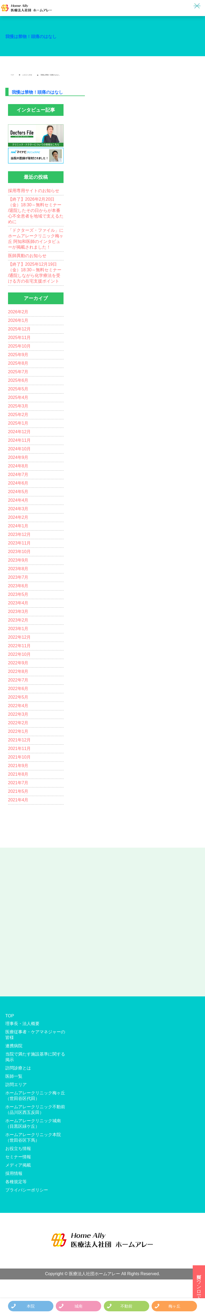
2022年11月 (19, 645)
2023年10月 (19, 551)
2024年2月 (18, 517)
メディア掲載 (18, 1165)
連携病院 (13, 1045)
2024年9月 (18, 457)
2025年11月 (19, 337)
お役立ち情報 (27, 75)
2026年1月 (18, 320)
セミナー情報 (18, 1157)
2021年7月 (18, 782)
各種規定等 (16, 1181)
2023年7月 (18, 577)
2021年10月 (19, 757)
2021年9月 (18, 765)
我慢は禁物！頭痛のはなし (31, 36)
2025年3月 (18, 406)
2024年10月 (19, 449)
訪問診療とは (18, 1068)
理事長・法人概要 (22, 1023)
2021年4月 (18, 800)
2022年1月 (18, 731)
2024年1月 (18, 526)
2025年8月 (18, 363)
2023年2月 (18, 620)
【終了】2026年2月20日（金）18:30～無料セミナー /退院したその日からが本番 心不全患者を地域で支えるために (36, 210)
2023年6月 (18, 586)
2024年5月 (18, 491)
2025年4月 (18, 397)
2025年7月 (18, 372)
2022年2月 (18, 723)
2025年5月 (18, 389)
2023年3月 (18, 611)
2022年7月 (18, 680)
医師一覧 (13, 1076)
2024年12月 (19, 431)
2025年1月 (18, 423)
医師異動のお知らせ (27, 255)
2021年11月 (19, 748)
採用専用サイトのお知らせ (33, 190)
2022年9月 (18, 663)
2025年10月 (19, 346)
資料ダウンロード (199, 1284)
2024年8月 (18, 466)
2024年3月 (18, 508)
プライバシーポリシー (26, 1190)
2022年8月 (18, 671)
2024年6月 (18, 483)
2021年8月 (18, 774)
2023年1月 (18, 628)
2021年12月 (19, 740)
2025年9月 (18, 354)
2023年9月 (18, 560)
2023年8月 (18, 568)
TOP (12, 75)
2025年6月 (18, 380)
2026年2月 (18, 312)
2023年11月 (19, 543)
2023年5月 (18, 594)
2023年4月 (18, 603)
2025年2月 (18, 414)
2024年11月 (19, 440)
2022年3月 (18, 714)
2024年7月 (18, 474)
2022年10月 (19, 654)
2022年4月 (18, 705)
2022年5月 (18, 697)
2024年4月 (18, 500)
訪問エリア (16, 1084)
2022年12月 (19, 637)
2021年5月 (18, 791)
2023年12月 (19, 534)
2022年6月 (18, 688)
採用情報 (13, 1173)
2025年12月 (19, 329)
